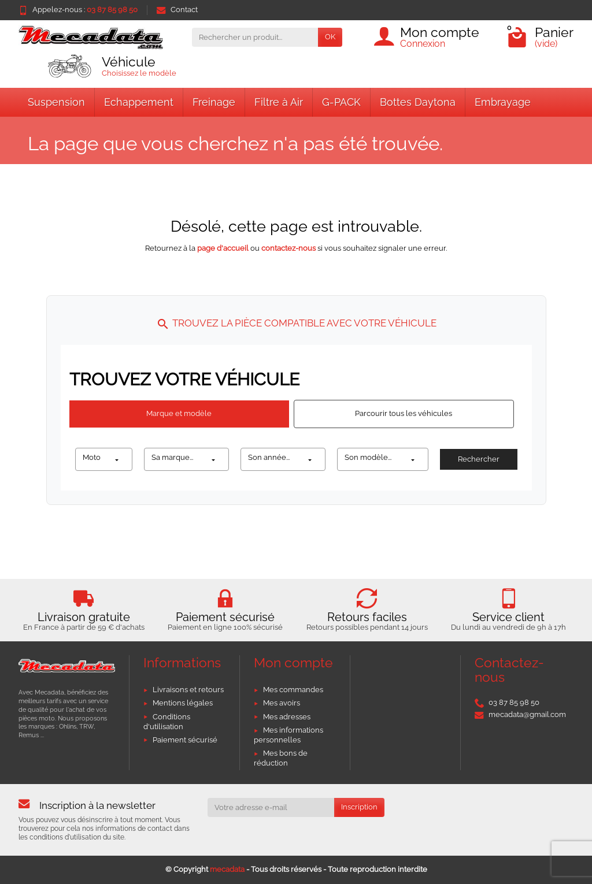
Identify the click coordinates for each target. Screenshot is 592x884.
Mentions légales (183, 703)
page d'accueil (223, 248)
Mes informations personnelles (288, 735)
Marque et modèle (179, 413)
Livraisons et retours (188, 689)
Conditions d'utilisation (166, 721)
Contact (177, 9)
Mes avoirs (281, 703)
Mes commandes (293, 689)
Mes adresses (286, 716)
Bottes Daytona (418, 102)
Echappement (138, 102)
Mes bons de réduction (281, 758)
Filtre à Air (278, 102)
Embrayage (503, 102)
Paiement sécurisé (185, 740)
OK (330, 36)
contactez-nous (288, 248)
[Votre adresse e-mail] (271, 807)
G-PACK (341, 102)
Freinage (214, 102)
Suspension (56, 102)
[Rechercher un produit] (255, 37)
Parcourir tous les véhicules (403, 413)
